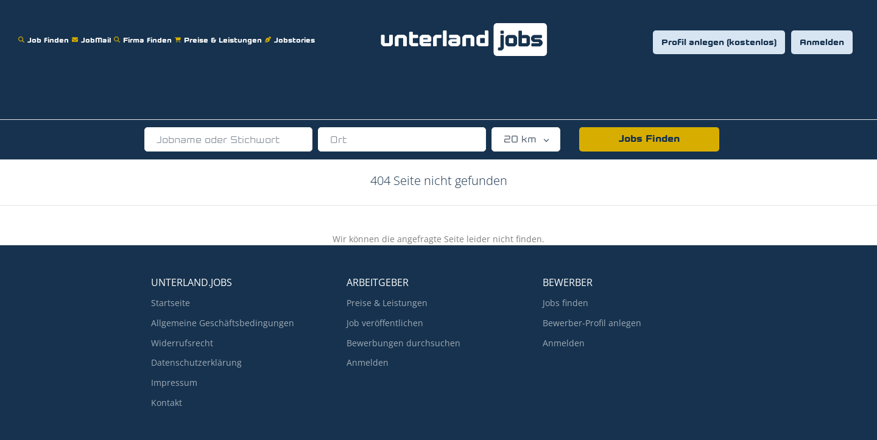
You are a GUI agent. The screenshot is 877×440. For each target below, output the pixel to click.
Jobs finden (565, 303)
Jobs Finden (649, 139)
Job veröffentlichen (385, 323)
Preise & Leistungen (220, 32)
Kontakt (166, 402)
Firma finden (144, 32)
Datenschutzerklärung (196, 362)
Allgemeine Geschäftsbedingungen (222, 323)
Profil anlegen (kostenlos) (719, 42)
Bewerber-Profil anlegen (592, 323)
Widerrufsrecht (182, 343)
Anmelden (822, 42)
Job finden (45, 32)
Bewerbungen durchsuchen (403, 343)
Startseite (170, 303)
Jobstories (291, 32)
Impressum (174, 382)
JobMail (93, 32)
